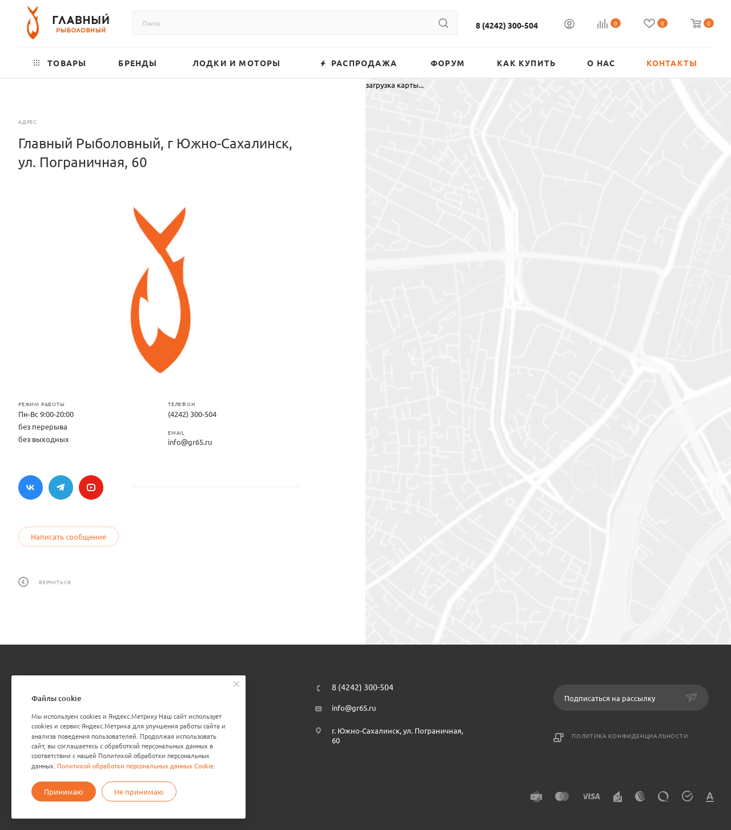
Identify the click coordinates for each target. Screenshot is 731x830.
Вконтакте (30, 487)
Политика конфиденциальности (630, 735)
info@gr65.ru (190, 442)
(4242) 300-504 (192, 414)
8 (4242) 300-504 (507, 25)
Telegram (61, 487)
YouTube (91, 487)
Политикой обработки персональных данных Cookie (135, 765)
